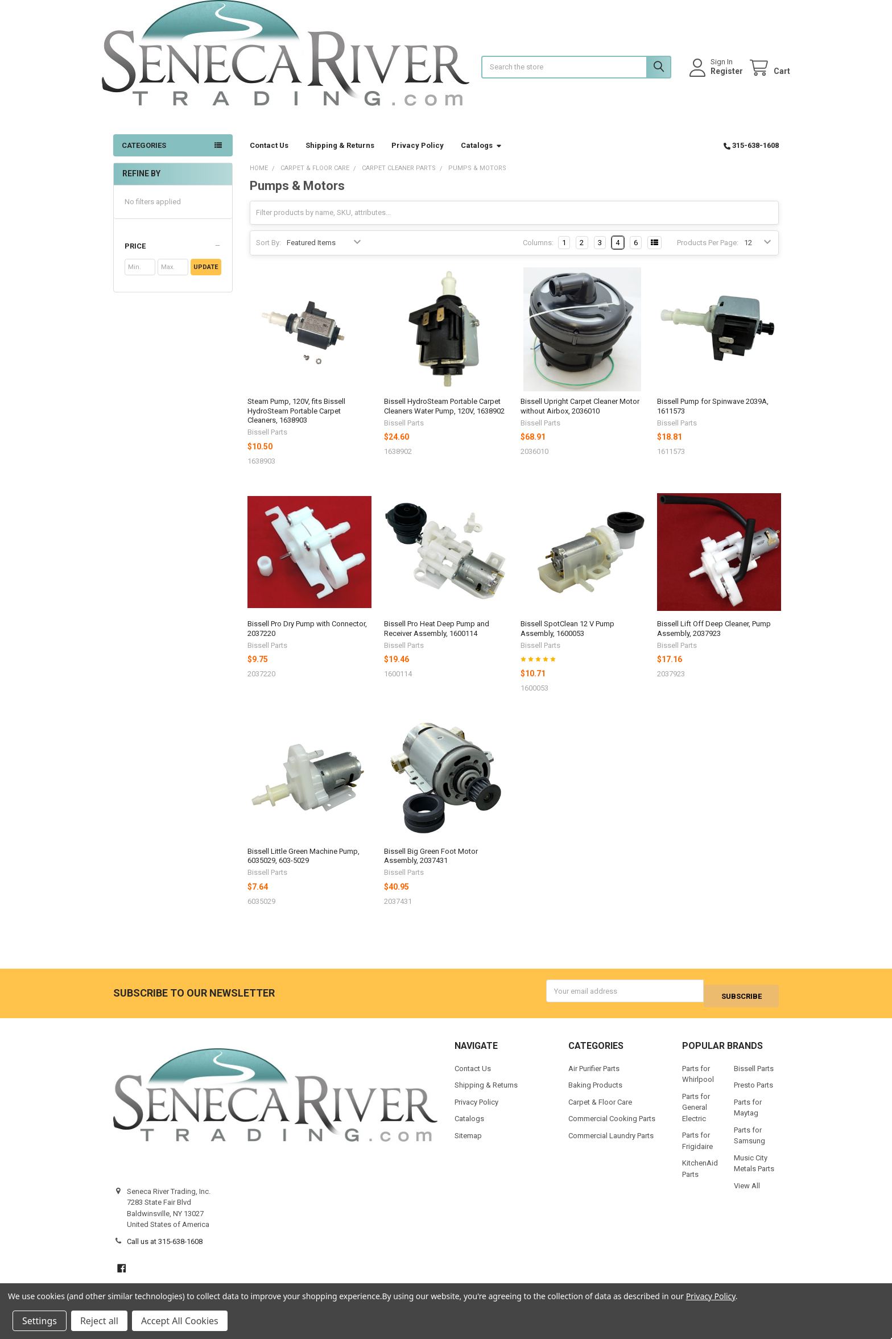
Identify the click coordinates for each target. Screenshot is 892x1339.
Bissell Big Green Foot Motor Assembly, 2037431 (431, 867)
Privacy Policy (417, 156)
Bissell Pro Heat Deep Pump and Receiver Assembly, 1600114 (436, 639)
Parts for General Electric (696, 1113)
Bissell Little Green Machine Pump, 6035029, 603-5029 (303, 867)
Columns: (538, 254)
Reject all (99, 1321)
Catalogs (481, 156)
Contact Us (269, 156)
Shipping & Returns (339, 156)
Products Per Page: (707, 254)
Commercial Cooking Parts (611, 1125)
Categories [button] (144, 156)
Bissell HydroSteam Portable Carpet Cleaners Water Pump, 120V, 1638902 (444, 417)
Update (205, 278)
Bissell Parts (754, 1075)
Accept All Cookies (179, 1321)
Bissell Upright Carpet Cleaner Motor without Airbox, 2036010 (580, 417)
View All (747, 1192)
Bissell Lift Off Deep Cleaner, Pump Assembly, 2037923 (714, 639)
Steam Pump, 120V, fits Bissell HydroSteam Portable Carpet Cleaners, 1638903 (296, 422)
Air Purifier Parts (594, 1075)
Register (715, 76)
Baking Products (595, 1092)
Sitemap (468, 1142)
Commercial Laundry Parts (611, 1142)
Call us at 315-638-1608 (165, 1247)
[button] (173, 258)
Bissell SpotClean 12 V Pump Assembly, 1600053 (567, 639)
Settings (39, 1321)
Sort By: (268, 254)
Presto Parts (753, 1092)
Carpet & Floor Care (600, 1108)
